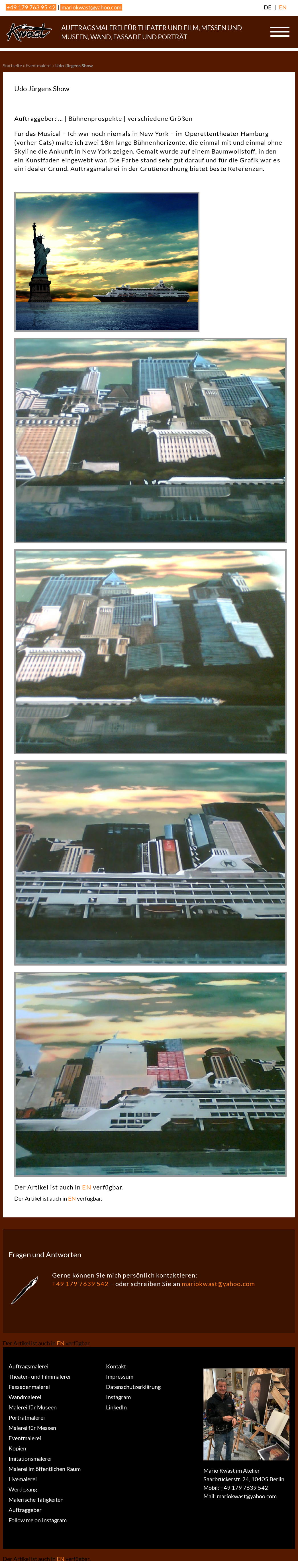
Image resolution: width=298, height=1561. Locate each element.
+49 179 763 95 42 (31, 7)
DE (268, 7)
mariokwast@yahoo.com (91, 7)
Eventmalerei (39, 65)
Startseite (12, 65)
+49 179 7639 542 (80, 1283)
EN (283, 7)
